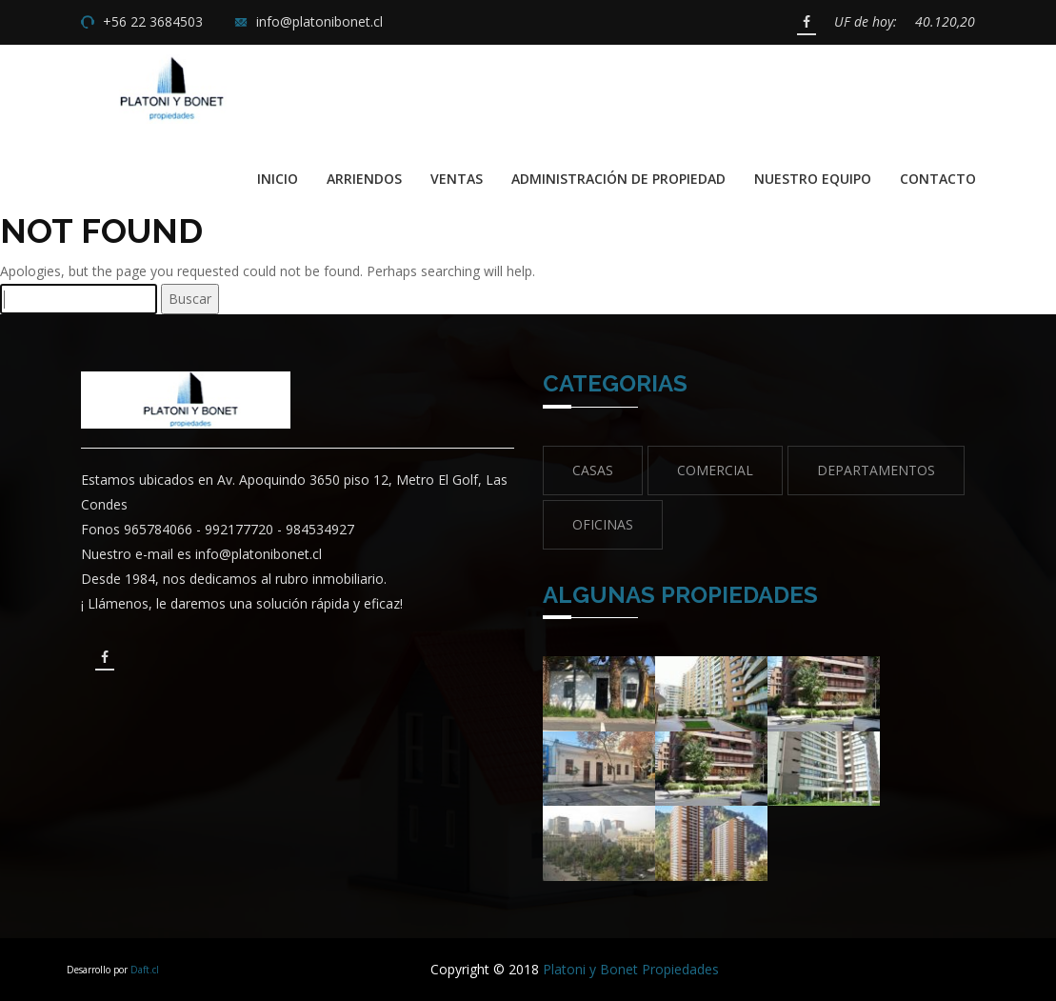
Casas (592, 470)
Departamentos (876, 470)
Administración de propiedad (618, 179)
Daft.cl (144, 969)
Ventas (456, 179)
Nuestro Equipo (812, 179)
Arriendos (364, 179)
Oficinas (602, 524)
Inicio (277, 179)
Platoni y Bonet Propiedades (631, 969)
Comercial (715, 470)
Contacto (938, 179)
